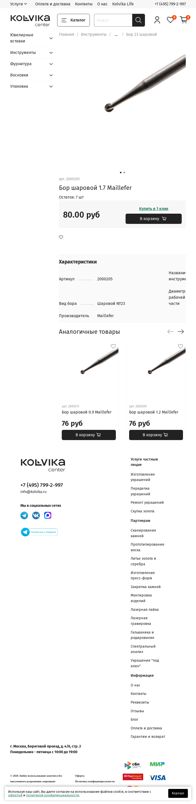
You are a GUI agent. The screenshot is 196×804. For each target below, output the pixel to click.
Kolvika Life (123, 4)
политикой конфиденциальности (52, 795)
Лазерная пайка (145, 609)
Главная (66, 34)
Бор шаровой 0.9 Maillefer (87, 412)
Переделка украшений (140, 491)
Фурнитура (21, 63)
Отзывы (137, 711)
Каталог (73, 20)
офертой (15, 795)
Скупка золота (142, 511)
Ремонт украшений (147, 502)
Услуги (16, 4)
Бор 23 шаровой (141, 34)
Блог (134, 719)
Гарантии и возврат (148, 736)
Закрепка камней (146, 587)
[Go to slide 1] (120, 172)
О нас (102, 4)
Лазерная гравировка (141, 621)
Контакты (84, 4)
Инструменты (94, 34)
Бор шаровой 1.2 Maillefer (153, 412)
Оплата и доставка (52, 4)
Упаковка (19, 86)
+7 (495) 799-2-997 (170, 4)
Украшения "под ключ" (145, 663)
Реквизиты (140, 702)
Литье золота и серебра (143, 561)
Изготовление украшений (143, 477)
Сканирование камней (143, 533)
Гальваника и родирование (142, 635)
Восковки (19, 75)
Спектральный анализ (143, 649)
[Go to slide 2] (124, 172)
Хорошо (178, 793)
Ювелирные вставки (21, 37)
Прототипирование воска (147, 547)
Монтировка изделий (141, 598)
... (116, 34)
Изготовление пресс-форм (143, 576)
